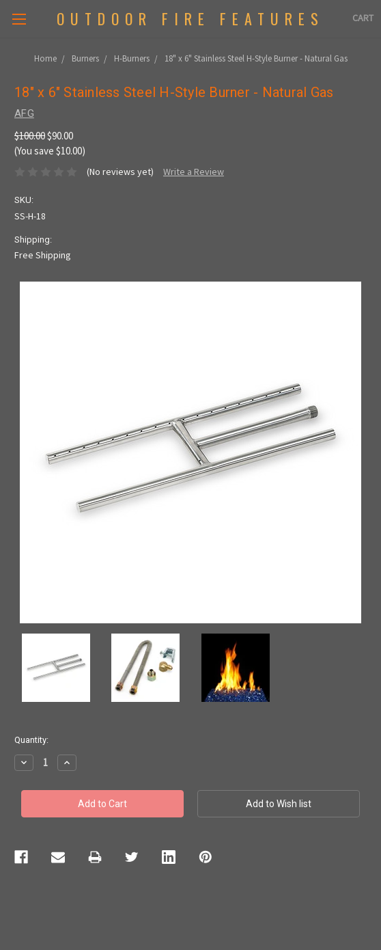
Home (45, 58)
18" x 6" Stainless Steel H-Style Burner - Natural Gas (256, 58)
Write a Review (193, 171)
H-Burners (132, 58)
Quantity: (31, 740)
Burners (85, 58)
